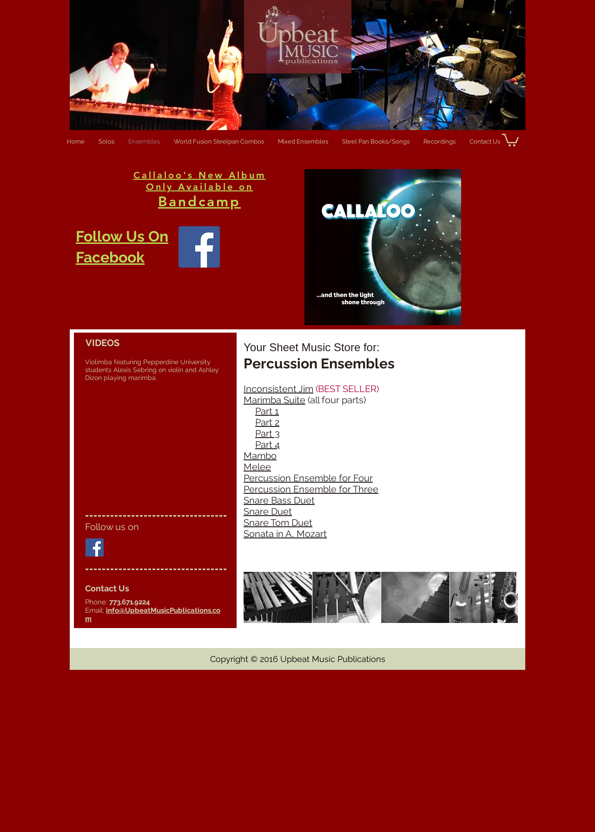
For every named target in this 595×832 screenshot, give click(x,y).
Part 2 (267, 422)
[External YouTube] (155, 448)
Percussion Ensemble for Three (311, 489)
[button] (510, 139)
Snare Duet (268, 511)
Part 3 (267, 433)
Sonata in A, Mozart (285, 533)
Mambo (260, 455)
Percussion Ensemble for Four (308, 478)
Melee (257, 466)
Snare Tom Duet (278, 522)
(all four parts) (336, 400)
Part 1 (267, 411)
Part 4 (267, 444)
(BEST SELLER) (346, 388)
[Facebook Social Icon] (95, 547)
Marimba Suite (274, 400)
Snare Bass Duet (279, 500)
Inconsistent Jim (278, 388)
